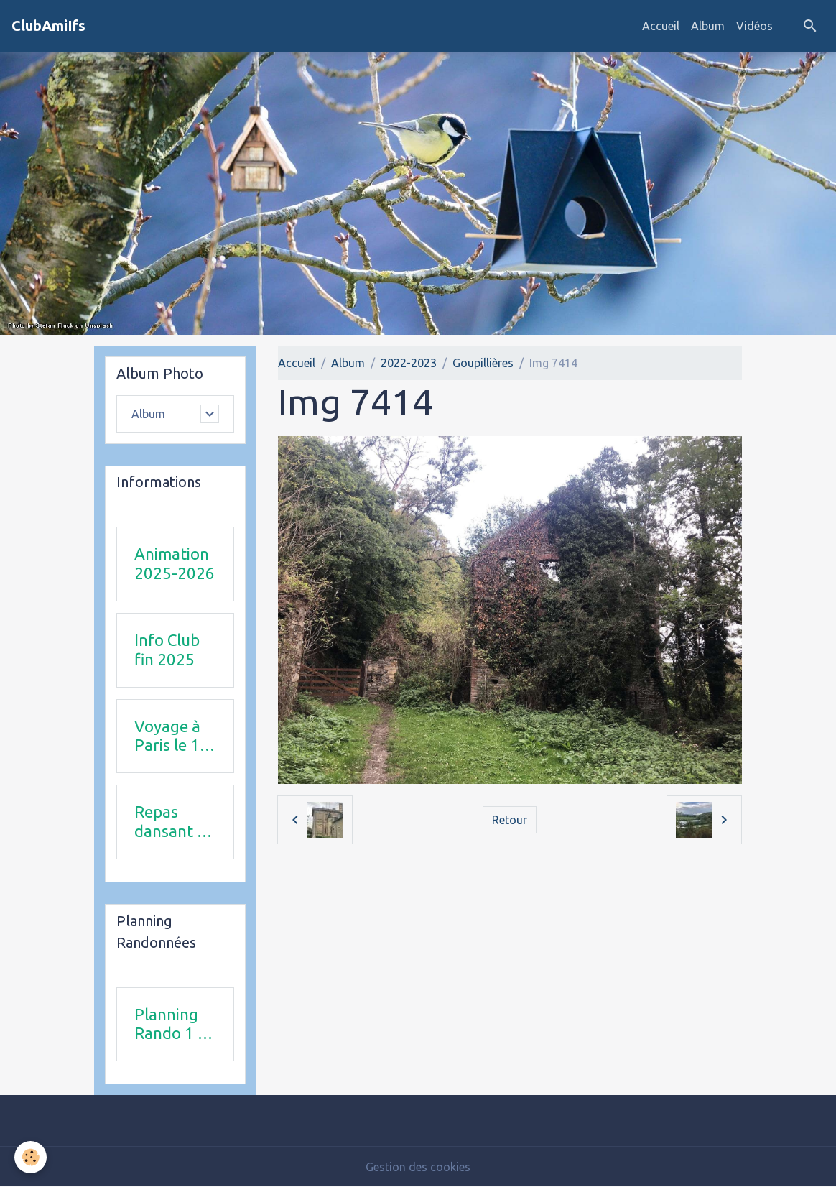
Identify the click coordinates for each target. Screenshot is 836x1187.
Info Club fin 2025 (167, 649)
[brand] (48, 26)
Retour (509, 819)
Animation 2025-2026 (174, 563)
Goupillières (483, 362)
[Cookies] (30, 1157)
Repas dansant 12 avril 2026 (174, 822)
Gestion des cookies (418, 1166)
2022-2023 (409, 362)
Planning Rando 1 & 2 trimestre (174, 1024)
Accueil (660, 25)
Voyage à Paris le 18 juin (171, 736)
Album (708, 25)
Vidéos (754, 25)
